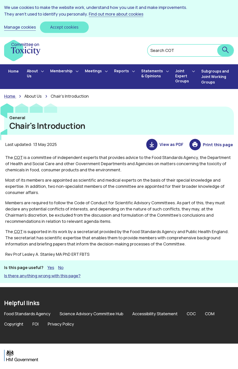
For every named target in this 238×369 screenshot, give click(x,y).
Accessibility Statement (155, 313)
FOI (35, 324)
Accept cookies (64, 27)
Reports (121, 70)
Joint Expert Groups (182, 75)
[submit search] (225, 50)
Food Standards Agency (27, 313)
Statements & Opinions (152, 73)
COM (209, 313)
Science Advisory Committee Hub (91, 313)
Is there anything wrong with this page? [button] (42, 275)
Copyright (13, 324)
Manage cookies (20, 27)
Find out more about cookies (116, 14)
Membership (61, 70)
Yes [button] (50, 267)
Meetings (93, 70)
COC (191, 313)
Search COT (162, 50)
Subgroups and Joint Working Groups (215, 77)
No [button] (60, 267)
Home (13, 71)
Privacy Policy (61, 324)
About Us (32, 73)
